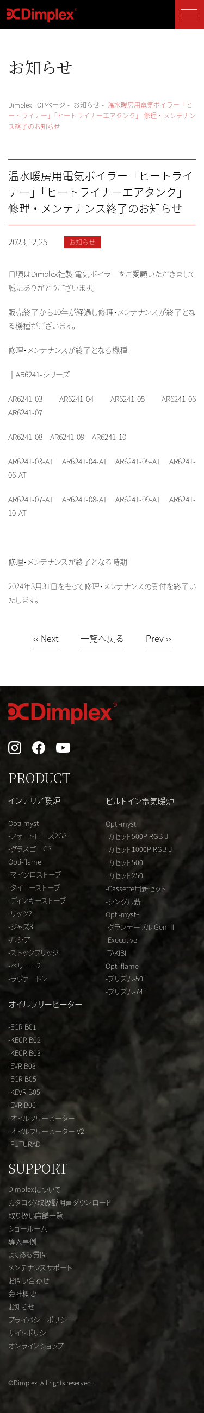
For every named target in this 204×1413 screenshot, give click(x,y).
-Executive (121, 940)
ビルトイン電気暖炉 (140, 800)
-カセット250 (124, 875)
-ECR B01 (22, 1026)
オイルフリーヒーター (45, 1004)
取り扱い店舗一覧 (35, 1215)
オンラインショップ (36, 1345)
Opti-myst (23, 823)
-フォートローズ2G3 (37, 835)
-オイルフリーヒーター (41, 1118)
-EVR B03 (22, 1066)
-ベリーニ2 (24, 965)
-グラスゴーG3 (30, 848)
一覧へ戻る (102, 639)
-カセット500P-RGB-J (137, 836)
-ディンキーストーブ (37, 900)
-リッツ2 (20, 913)
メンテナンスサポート (40, 1267)
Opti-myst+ (123, 914)
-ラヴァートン (28, 978)
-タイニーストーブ (34, 887)
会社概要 (22, 1293)
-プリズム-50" (126, 978)
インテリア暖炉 (34, 800)
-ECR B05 (22, 1079)
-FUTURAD (24, 1144)
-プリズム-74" (126, 991)
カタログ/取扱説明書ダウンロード (60, 1202)
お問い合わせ (29, 1280)
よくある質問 (27, 1254)
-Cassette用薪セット (136, 888)
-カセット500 (124, 862)
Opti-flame (24, 861)
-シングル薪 (123, 901)
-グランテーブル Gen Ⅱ (141, 927)
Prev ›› (158, 639)
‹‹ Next (46, 639)
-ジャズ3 (20, 926)
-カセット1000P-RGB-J (139, 849)
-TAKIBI (116, 953)
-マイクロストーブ (34, 874)
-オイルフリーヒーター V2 (46, 1131)
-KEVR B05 (24, 1092)
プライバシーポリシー (40, 1319)
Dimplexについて (34, 1189)
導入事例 (22, 1241)
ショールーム (27, 1228)
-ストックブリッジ (33, 952)
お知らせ (21, 1306)
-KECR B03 (24, 1053)
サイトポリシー (30, 1332)
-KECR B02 (24, 1039)
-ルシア (19, 939)
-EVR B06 (22, 1105)
